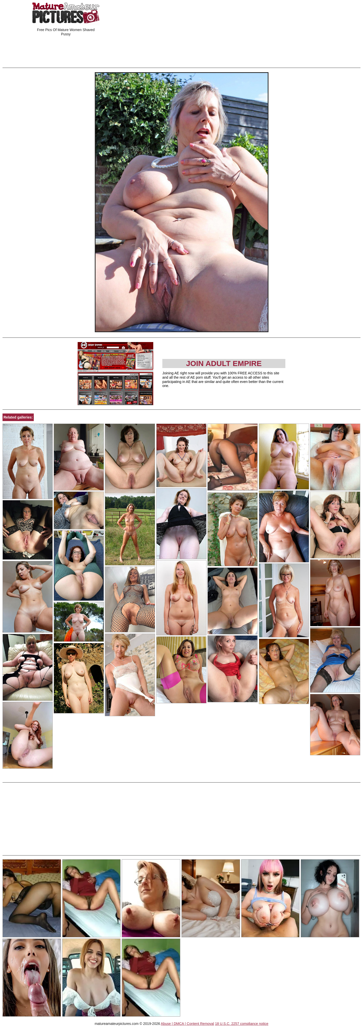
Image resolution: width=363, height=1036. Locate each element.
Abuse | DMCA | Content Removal (187, 1024)
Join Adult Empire (224, 363)
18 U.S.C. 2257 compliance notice (241, 1024)
